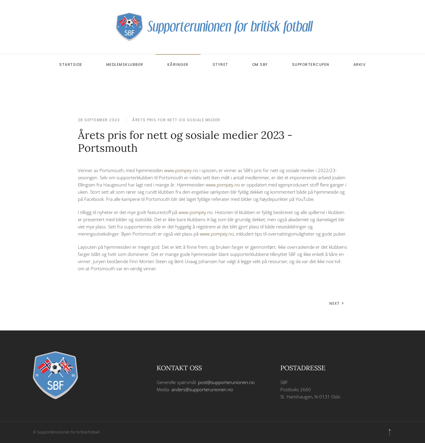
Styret (220, 64)
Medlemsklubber (124, 64)
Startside (70, 64)
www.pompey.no (181, 170)
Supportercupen (310, 64)
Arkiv (359, 64)
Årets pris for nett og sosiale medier (176, 119)
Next (336, 303)
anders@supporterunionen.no (202, 389)
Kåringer (178, 64)
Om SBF (260, 64)
